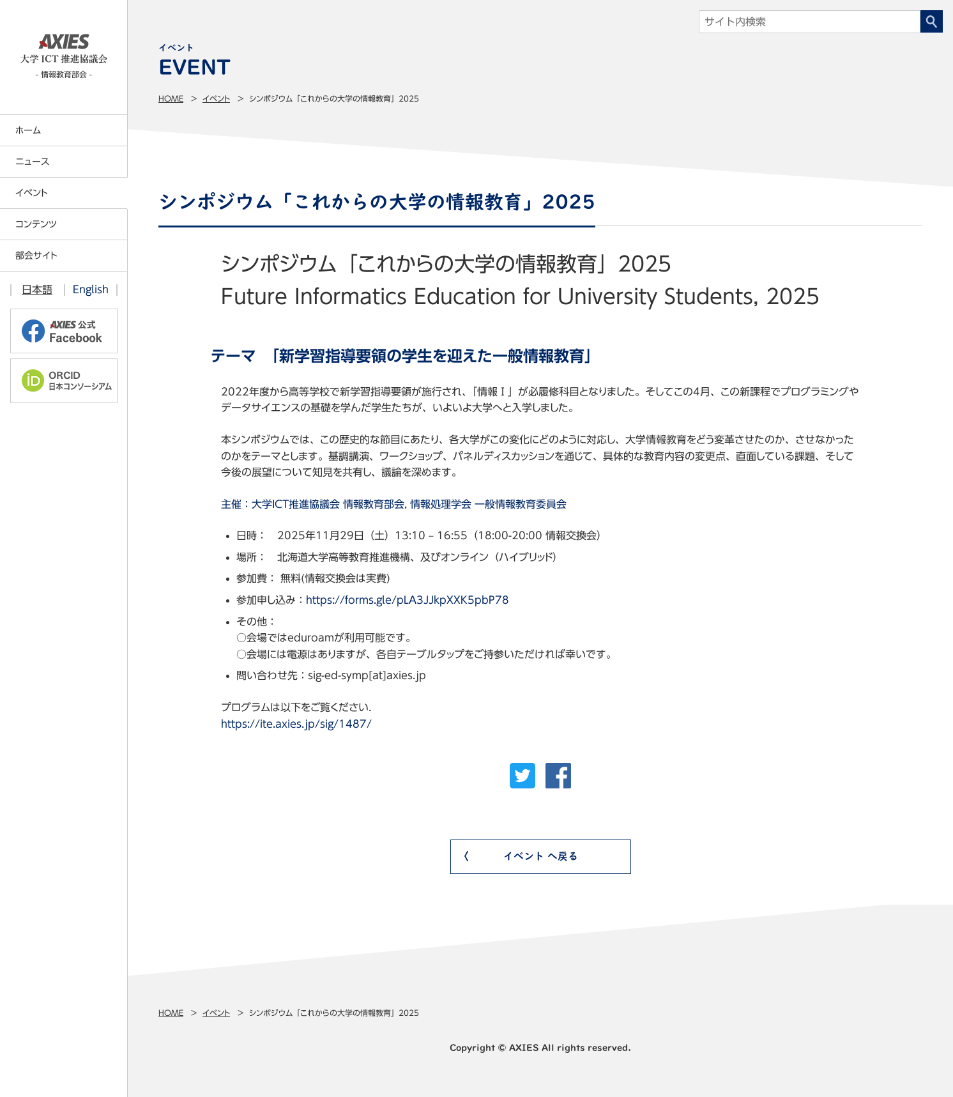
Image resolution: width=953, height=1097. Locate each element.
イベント (216, 98)
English (91, 289)
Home (170, 98)
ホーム (28, 130)
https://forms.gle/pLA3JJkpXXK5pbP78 (407, 600)
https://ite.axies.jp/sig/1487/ (296, 724)
